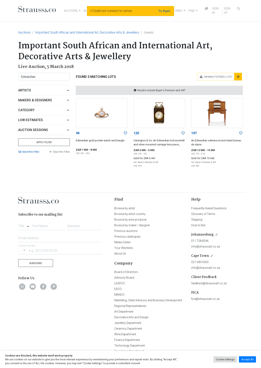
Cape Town (200, 255)
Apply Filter (44, 142)
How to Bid (198, 225)
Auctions (24, 32)
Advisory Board (124, 277)
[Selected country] (22, 250)
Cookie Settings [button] (225, 359)
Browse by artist (124, 208)
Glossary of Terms (203, 214)
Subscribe (35, 263)
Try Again (164, 11)
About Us (120, 253)
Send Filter (28, 151)
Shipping (196, 219)
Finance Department (127, 340)
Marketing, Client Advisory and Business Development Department (155, 300)
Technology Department (129, 345)
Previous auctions (126, 231)
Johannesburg (202, 234)
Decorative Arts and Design (131, 317)
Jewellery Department (127, 323)
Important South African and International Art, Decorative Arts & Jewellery (87, 32)
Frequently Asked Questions (209, 208)
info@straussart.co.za (205, 246)
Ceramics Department (128, 328)
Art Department (123, 311)
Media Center (122, 242)
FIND (192, 10)
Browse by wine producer (130, 219)
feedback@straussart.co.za (209, 283)
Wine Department (125, 334)
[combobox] (24, 225)
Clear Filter (59, 151)
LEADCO (119, 283)
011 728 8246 (200, 240)
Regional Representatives (130, 306)
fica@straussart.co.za (205, 298)
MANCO (119, 294)
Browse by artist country (129, 214)
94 (78, 133)
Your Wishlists (123, 248)
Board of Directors (126, 272)
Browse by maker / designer (132, 225)
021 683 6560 (200, 262)
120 (136, 133)
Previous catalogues (127, 236)
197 (194, 133)
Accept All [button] (247, 359)
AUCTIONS (71, 10)
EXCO (118, 289)
